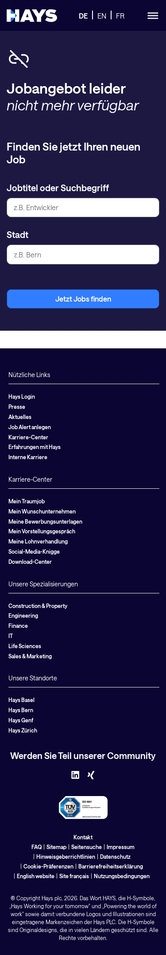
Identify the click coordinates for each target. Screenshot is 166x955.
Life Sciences (24, 646)
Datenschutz (115, 856)
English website (35, 876)
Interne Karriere (27, 457)
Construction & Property (37, 606)
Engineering (23, 615)
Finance (18, 626)
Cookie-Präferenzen (48, 866)
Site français (74, 876)
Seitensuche (86, 847)
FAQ (36, 847)
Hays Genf (20, 720)
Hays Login (21, 396)
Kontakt (83, 837)
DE (83, 15)
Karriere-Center (28, 437)
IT (10, 636)
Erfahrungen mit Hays (34, 447)
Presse (16, 407)
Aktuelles (19, 417)
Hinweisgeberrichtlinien (65, 856)
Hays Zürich (22, 730)
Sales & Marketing (30, 656)
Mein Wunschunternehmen (42, 511)
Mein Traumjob (26, 501)
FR (120, 15)
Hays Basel (21, 700)
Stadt (17, 234)
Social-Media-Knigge (34, 551)
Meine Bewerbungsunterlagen (45, 521)
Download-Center (30, 562)
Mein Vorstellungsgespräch (41, 531)
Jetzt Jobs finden (83, 298)
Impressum (121, 847)
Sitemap (56, 847)
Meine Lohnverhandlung (38, 541)
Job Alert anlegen (29, 427)
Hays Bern (20, 710)
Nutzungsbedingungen (122, 876)
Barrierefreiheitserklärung (110, 866)
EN (101, 15)
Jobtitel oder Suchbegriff (58, 187)
